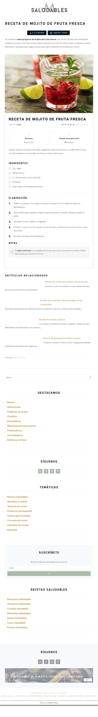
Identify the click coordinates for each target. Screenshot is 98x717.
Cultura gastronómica (18, 515)
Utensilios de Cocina (18, 525)
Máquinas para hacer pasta (21, 425)
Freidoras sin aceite (17, 411)
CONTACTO (91, 696)
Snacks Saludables (17, 618)
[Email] (49, 567)
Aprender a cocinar (17, 501)
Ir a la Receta (37, 33)
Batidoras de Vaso (17, 440)
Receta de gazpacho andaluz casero (62, 338)
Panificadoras (14, 430)
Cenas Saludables (16, 622)
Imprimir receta (58, 33)
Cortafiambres (15, 435)
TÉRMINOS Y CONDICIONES (29, 696)
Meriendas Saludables (19, 613)
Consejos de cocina (17, 520)
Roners (11, 402)
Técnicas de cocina (17, 506)
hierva (60, 203)
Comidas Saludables (18, 608)
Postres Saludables (17, 627)
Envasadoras (14, 421)
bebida (58, 43)
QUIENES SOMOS (75, 696)
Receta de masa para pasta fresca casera (66, 281)
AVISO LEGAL (7, 696)
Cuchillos (12, 416)
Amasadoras (14, 407)
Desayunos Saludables (19, 599)
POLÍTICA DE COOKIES (55, 696)
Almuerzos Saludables (19, 604)
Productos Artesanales (19, 511)
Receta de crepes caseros (52, 319)
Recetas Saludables (18, 497)
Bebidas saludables (19, 357)
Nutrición (12, 530)
